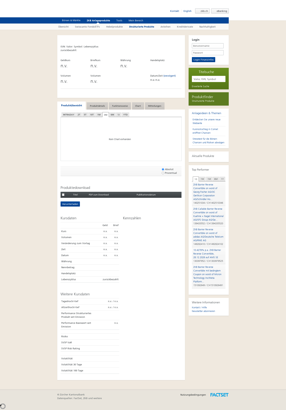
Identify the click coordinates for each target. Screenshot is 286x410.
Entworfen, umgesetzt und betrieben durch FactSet (219, 395)
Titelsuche (206, 72)
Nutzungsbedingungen (193, 394)
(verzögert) (169, 75)
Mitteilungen (154, 106)
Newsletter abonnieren (203, 311)
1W (202, 179)
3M (105, 115)
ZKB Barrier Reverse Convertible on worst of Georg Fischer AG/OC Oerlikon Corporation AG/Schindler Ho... (205, 192)
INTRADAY (68, 114)
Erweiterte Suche (200, 86)
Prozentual (169, 173)
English (187, 11)
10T (92, 114)
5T (85, 114)
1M (99, 114)
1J (118, 114)
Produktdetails (97, 106)
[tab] (71, 106)
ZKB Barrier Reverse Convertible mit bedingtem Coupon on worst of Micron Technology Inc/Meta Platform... (207, 274)
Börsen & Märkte (69, 20)
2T (79, 114)
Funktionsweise (120, 106)
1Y (222, 179)
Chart (138, 106)
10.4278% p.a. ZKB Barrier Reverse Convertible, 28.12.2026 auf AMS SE (207, 254)
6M (112, 114)
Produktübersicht (71, 105)
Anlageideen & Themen (206, 113)
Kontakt (174, 11)
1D (195, 179)
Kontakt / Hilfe (199, 307)
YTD (125, 114)
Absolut (167, 169)
